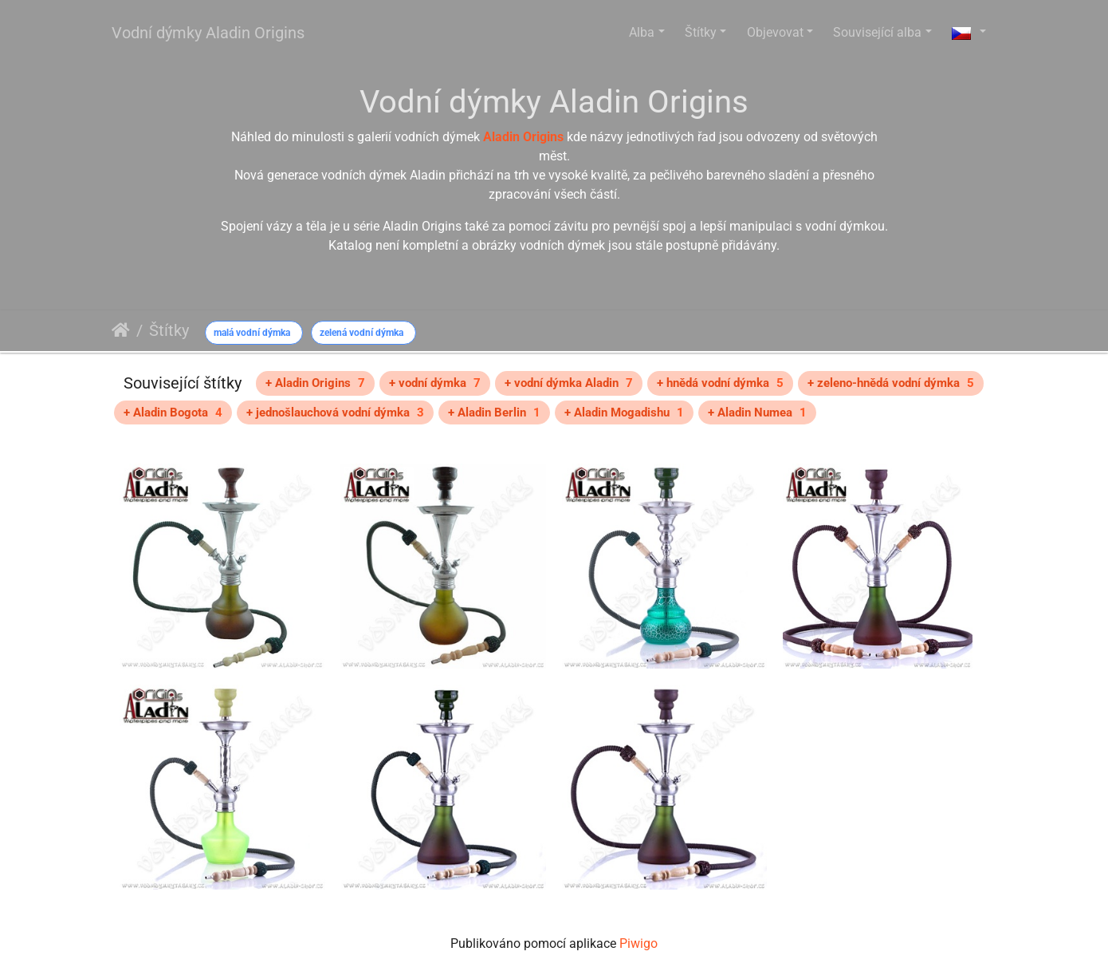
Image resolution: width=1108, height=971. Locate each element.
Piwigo (638, 943)
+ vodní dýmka (435, 383)
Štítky (701, 32)
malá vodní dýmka (252, 332)
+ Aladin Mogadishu (624, 412)
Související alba (877, 32)
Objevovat (775, 32)
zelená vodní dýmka (361, 332)
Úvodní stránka (121, 330)
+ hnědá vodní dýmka (720, 383)
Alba (641, 32)
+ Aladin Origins (315, 383)
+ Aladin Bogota (173, 412)
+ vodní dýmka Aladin (569, 383)
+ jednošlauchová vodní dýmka (335, 412)
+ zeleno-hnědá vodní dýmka (890, 383)
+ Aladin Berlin (494, 412)
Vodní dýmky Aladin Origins (208, 32)
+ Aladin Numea (757, 412)
